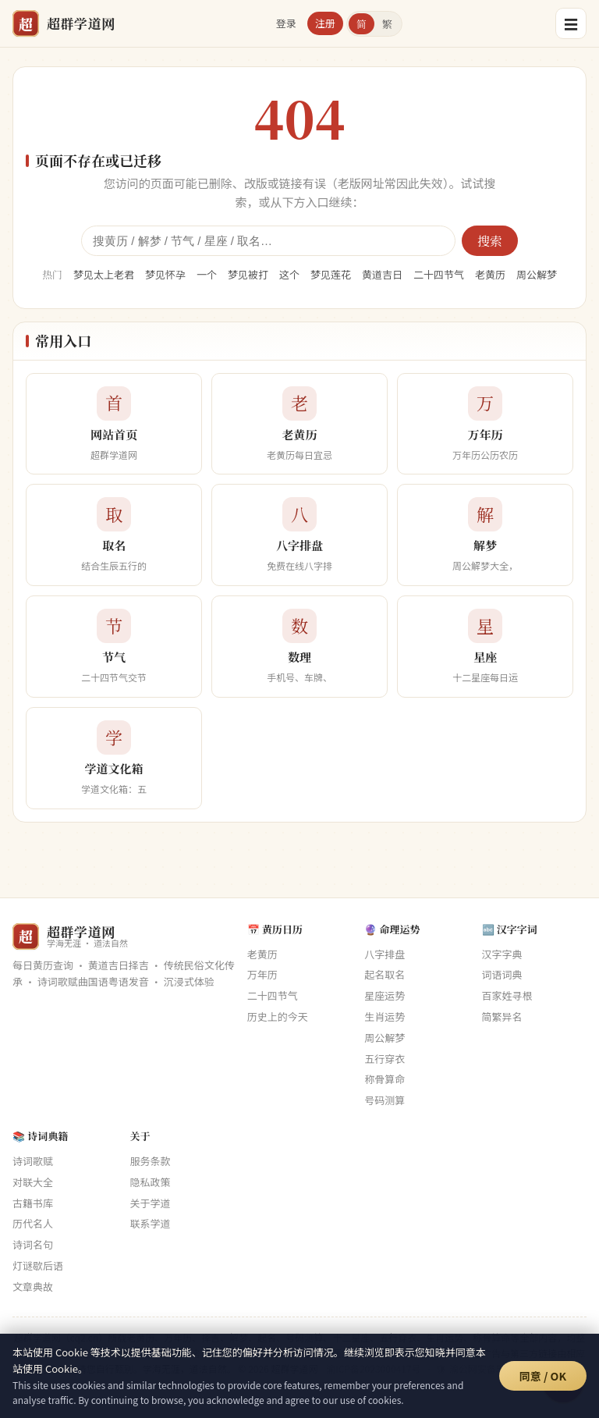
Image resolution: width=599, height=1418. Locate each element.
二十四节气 (438, 274)
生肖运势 (384, 1016)
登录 (286, 23)
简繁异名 (502, 1016)
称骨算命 (384, 1078)
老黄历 (490, 274)
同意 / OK (542, 1376)
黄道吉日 (382, 274)
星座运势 (384, 995)
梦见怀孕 (165, 274)
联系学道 (149, 1223)
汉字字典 (502, 954)
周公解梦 (536, 274)
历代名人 (32, 1223)
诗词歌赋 (32, 1160)
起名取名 (384, 974)
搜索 (489, 241)
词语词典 (502, 974)
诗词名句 (32, 1244)
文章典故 (32, 1286)
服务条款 (149, 1160)
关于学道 (149, 1203)
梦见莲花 (330, 274)
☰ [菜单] (571, 23)
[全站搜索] (268, 241)
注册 (325, 23)
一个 (207, 274)
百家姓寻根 (507, 995)
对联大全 (32, 1182)
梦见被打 (248, 274)
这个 (289, 274)
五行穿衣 (384, 1058)
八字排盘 (384, 954)
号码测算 (384, 1100)
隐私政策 (149, 1182)
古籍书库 (32, 1203)
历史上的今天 (277, 1016)
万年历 (262, 974)
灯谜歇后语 (37, 1265)
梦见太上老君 (103, 274)
